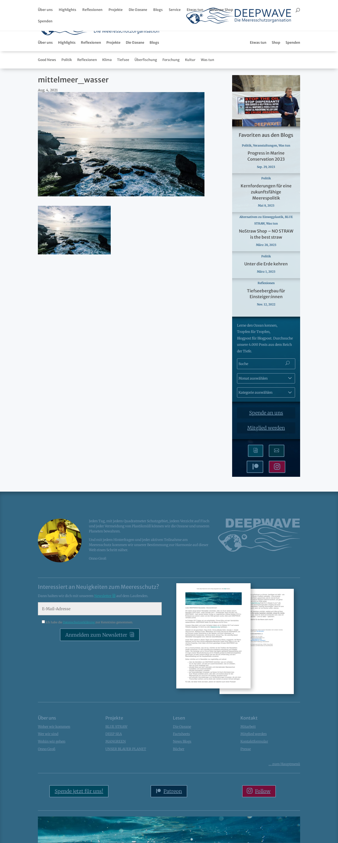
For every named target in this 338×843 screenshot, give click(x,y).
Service (175, 10)
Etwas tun (195, 10)
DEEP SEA (113, 765)
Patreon (172, 822)
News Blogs (182, 772)
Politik (66, 90)
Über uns (45, 10)
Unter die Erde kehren (266, 294)
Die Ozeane (138, 10)
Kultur (190, 90)
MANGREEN (115, 772)
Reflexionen (92, 10)
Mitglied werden (266, 459)
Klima (107, 90)
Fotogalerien (268, 39)
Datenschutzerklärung (79, 653)
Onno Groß (46, 780)
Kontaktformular (254, 772)
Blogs (158, 10)
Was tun (207, 90)
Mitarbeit (248, 757)
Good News (47, 90)
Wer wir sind (48, 765)
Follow (262, 822)
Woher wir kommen (54, 757)
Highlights (67, 10)
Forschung (171, 90)
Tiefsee (123, 90)
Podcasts (291, 39)
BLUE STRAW (116, 757)
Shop (276, 73)
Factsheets (227, 39)
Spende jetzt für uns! (79, 822)
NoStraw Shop (221, 10)
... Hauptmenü (284, 795)
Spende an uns (266, 444)
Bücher (247, 39)
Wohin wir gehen (51, 772)
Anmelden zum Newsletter (96, 666)
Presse (245, 780)
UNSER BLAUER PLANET (125, 780)
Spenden (45, 21)
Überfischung (146, 90)
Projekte (116, 10)
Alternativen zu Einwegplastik (261, 248)
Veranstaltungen (265, 176)
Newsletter (203, 39)
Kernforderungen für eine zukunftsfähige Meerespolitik (266, 222)
